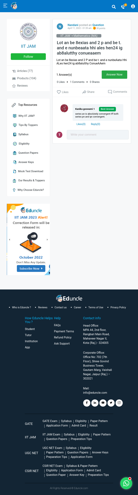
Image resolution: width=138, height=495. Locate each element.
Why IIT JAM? (24, 115)
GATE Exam (50, 421)
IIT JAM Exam (51, 434)
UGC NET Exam (52, 448)
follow (28, 56)
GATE (29, 424)
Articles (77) (22, 71)
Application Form (57, 425)
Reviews (20, 86)
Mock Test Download (28, 171)
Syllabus (20, 134)
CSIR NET (32, 471)
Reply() (95, 124)
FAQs (57, 325)
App (27, 347)
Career (77, 307)
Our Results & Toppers (29, 180)
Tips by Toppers (25, 125)
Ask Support (62, 343)
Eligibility (21, 143)
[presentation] (9, 239)
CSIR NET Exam (53, 466)
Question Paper (56, 475)
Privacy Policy (118, 307)
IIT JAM (28, 46)
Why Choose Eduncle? (28, 190)
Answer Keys (23, 162)
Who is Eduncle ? (21, 307)
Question (98, 25)
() (81, 124)
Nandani (73, 25)
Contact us (61, 307)
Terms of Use (95, 307)
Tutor (28, 335)
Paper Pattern (99, 421)
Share (88, 92)
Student (30, 329)
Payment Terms (64, 331)
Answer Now (114, 74)
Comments (117, 92)
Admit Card (79, 425)
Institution (31, 341)
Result (93, 425)
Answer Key (76, 475)
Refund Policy (62, 337)
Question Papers (25, 152)
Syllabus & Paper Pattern (82, 466)
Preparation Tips (81, 439)
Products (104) (24, 78)
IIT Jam (30, 437)
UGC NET (31, 453)
